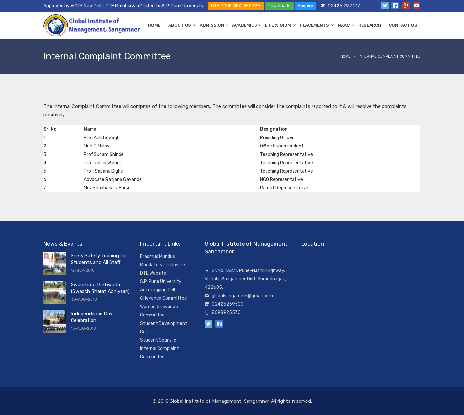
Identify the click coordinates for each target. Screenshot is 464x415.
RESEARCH (369, 25)
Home (345, 56)
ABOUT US (180, 25)
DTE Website (153, 273)
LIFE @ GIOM (278, 25)
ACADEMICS (244, 25)
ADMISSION (212, 25)
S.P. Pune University (160, 281)
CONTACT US (403, 25)
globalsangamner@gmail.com (242, 295)
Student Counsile (158, 340)
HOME (154, 25)
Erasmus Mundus (157, 256)
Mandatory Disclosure (162, 265)
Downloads (279, 6)
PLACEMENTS (315, 25)
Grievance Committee (163, 298)
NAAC (344, 25)
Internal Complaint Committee (389, 56)
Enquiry (305, 6)
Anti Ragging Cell (157, 290)
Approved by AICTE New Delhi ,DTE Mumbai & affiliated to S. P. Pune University (124, 6)
